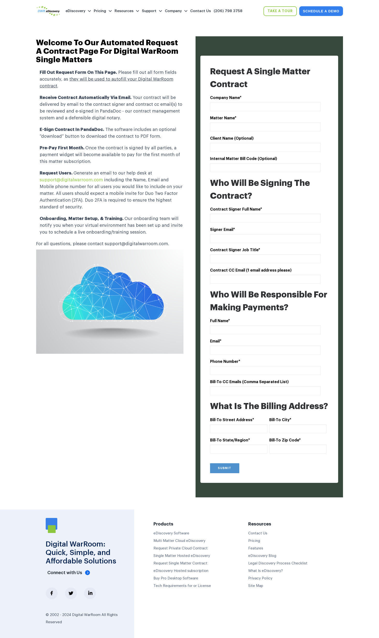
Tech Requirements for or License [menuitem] (182, 586)
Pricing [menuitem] (100, 11)
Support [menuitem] (149, 11)
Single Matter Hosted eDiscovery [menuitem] (181, 556)
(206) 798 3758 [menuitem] (228, 11)
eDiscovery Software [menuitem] (171, 533)
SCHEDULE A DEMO (321, 11)
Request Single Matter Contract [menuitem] (180, 563)
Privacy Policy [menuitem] (260, 578)
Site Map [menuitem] (255, 586)
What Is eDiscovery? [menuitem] (265, 571)
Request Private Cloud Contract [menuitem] (180, 548)
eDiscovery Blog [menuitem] (262, 556)
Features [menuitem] (255, 548)
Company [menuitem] (173, 11)
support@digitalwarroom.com (71, 180)
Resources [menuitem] (124, 11)
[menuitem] (247, 11)
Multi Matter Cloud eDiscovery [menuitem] (179, 541)
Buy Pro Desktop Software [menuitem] (175, 578)
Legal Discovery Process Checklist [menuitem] (277, 563)
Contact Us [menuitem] (200, 11)
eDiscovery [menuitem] (75, 11)
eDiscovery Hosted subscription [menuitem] (180, 571)
